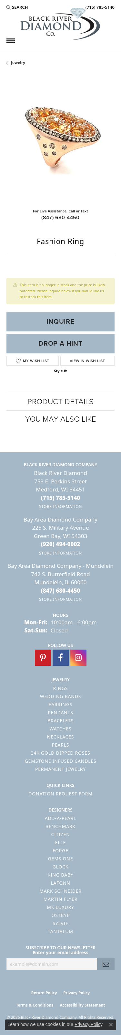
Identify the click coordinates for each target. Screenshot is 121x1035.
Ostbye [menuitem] (60, 915)
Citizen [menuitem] (60, 834)
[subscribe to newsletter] (106, 964)
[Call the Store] (60, 497)
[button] (17, 7)
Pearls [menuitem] (60, 745)
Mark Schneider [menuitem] (60, 891)
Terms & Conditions (34, 1005)
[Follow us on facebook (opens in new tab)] (61, 658)
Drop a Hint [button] (60, 343)
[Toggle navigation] (10, 41)
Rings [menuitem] (60, 688)
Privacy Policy (76, 993)
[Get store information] (60, 506)
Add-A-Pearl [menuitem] (60, 818)
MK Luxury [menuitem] (60, 907)
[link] (99, 7)
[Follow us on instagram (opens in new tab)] (78, 658)
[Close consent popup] (111, 1025)
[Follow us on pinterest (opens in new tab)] (43, 658)
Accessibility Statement (82, 1005)
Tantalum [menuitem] (60, 931)
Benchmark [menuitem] (60, 826)
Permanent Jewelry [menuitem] (60, 769)
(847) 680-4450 (60, 217)
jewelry (18, 62)
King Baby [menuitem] (60, 875)
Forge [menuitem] (60, 850)
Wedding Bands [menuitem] (60, 696)
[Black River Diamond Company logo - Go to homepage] (60, 24)
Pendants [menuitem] (60, 712)
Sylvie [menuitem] (60, 923)
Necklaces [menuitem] (60, 737)
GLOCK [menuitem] (61, 867)
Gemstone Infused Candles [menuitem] (60, 761)
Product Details (60, 401)
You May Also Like (60, 419)
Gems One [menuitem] (60, 859)
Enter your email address (60, 952)
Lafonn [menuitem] (60, 883)
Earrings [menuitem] (61, 704)
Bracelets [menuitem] (60, 720)
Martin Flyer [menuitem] (60, 899)
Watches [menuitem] (60, 729)
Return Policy (44, 993)
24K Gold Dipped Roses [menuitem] (60, 753)
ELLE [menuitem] (60, 842)
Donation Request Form (60, 794)
